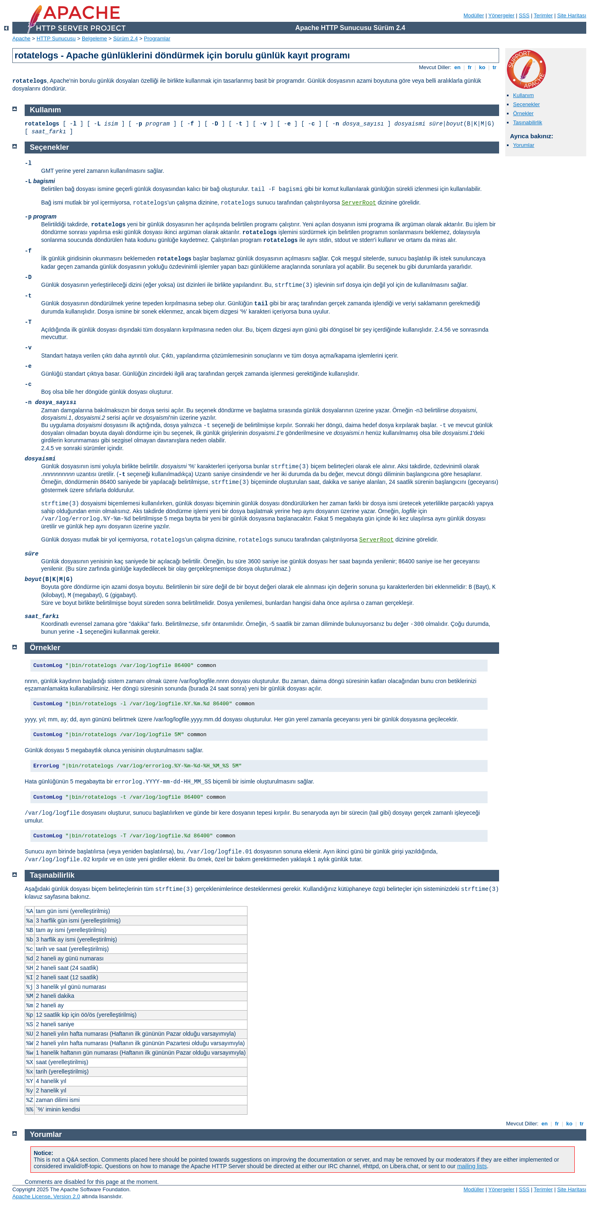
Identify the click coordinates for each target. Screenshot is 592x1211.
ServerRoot (359, 203)
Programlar (157, 38)
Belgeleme (94, 38)
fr (469, 67)
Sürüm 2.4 (125, 38)
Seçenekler (526, 104)
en (457, 67)
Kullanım (523, 95)
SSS (524, 15)
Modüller (474, 15)
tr (494, 67)
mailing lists (472, 1166)
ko (482, 67)
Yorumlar (523, 145)
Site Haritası (571, 15)
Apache (21, 38)
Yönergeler (501, 15)
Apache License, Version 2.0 (46, 1196)
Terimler (543, 15)
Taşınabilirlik (527, 122)
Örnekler (523, 113)
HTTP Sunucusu (56, 38)
